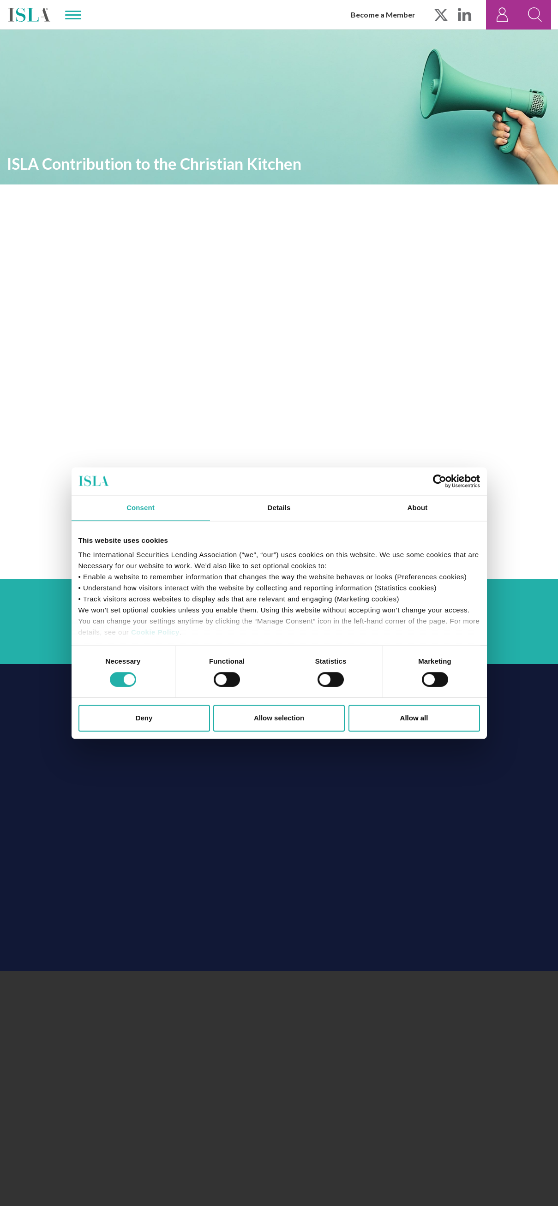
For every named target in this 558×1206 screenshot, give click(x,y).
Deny (144, 718)
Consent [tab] (140, 507)
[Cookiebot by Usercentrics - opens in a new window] (439, 481)
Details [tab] (279, 507)
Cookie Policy (155, 632)
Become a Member (383, 14)
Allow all (414, 718)
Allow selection (279, 718)
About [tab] (418, 507)
